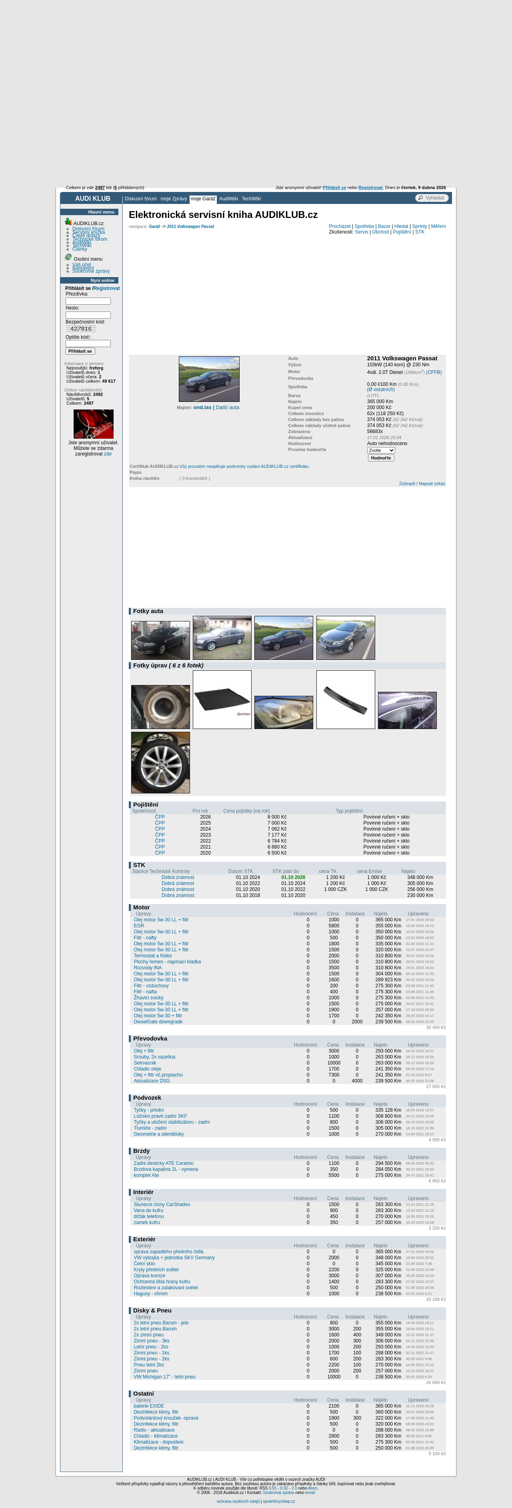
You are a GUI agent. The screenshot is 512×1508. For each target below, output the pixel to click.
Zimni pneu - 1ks (151, 1353)
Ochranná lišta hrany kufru (162, 1281)
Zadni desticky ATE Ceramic (164, 1163)
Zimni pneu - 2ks (151, 1359)
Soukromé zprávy (91, 271)
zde (108, 454)
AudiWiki (228, 199)
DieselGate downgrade (158, 1022)
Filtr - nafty (145, 938)
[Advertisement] (256, 60)
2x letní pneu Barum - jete (161, 1323)
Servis (361, 232)
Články (79, 249)
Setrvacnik (145, 1063)
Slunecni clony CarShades (162, 1204)
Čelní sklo (144, 1263)
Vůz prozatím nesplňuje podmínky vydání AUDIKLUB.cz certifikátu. (244, 466)
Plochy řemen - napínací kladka (167, 962)
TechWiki (251, 199)
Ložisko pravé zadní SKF (160, 1116)
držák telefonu (149, 1216)
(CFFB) (434, 372)
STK (419, 232)
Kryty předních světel (156, 1269)
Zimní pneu (146, 1371)
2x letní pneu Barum (155, 1329)
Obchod (380, 232)
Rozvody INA (148, 968)
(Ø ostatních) (381, 389)
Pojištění (402, 232)
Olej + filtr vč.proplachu (158, 1075)
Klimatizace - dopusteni (158, 1442)
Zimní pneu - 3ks (151, 1341)
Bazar (384, 226)
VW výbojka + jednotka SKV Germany (174, 1257)
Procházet (340, 226)
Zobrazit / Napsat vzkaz (422, 483)
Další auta (228, 407)
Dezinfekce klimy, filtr (156, 1412)
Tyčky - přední (149, 1110)
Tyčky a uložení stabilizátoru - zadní (172, 1122)
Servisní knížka (88, 232)
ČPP (160, 817)
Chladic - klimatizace (156, 1436)
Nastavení (83, 268)
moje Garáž (203, 199)
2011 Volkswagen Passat (190, 226)
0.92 (284, 1488)
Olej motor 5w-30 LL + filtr (161, 920)
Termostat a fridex (153, 956)
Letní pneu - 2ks (151, 1347)
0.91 (272, 1488)
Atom (312, 1488)
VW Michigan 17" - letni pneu (164, 1377)
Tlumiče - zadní (150, 1128)
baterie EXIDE (149, 1406)
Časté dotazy (86, 235)
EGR (139, 926)
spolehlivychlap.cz (279, 1501)
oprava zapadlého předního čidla (168, 1251)
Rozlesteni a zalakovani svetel (166, 1287)
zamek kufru (147, 1222)
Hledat (401, 226)
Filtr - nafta (145, 992)
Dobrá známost (178, 877)
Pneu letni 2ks (149, 1365)
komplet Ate (146, 1175)
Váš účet (81, 265)
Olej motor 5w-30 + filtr (158, 1016)
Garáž (154, 226)
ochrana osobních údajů (238, 1501)
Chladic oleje (147, 1069)
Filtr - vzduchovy (151, 986)
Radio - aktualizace (154, 1430)
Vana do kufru (148, 1210)
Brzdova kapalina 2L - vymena (166, 1169)
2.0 (294, 1488)
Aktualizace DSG (152, 1081)
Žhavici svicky (148, 998)
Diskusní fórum (141, 199)
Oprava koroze (149, 1275)
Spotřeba (364, 226)
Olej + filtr (144, 1051)
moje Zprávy (173, 199)
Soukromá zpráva (278, 1492)
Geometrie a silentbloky (159, 1134)
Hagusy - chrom (151, 1293)
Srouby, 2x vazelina (154, 1057)
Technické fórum (89, 239)
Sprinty (419, 226)
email (310, 1492)
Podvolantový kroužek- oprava (166, 1418)
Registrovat (107, 288)
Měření (438, 226)
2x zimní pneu (149, 1335)
